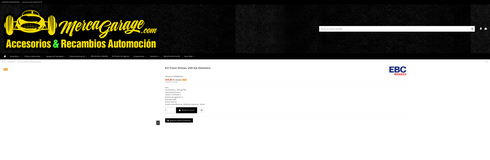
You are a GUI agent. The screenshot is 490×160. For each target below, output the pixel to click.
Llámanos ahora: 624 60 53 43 (32, 2)
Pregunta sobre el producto (179, 120)
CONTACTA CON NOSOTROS (11, 2)
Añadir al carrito (187, 110)
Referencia (169, 76)
